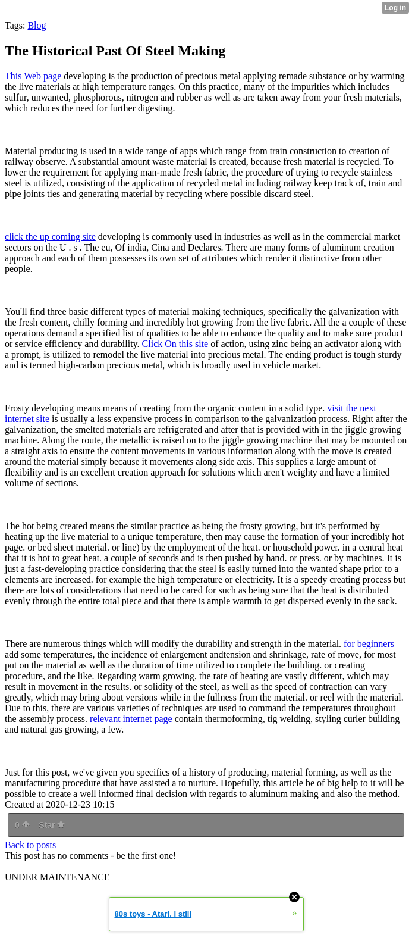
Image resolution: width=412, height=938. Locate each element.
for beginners (369, 644)
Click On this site (175, 344)
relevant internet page (131, 719)
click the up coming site (50, 237)
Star (52, 825)
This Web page (33, 76)
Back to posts (30, 845)
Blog (36, 25)
